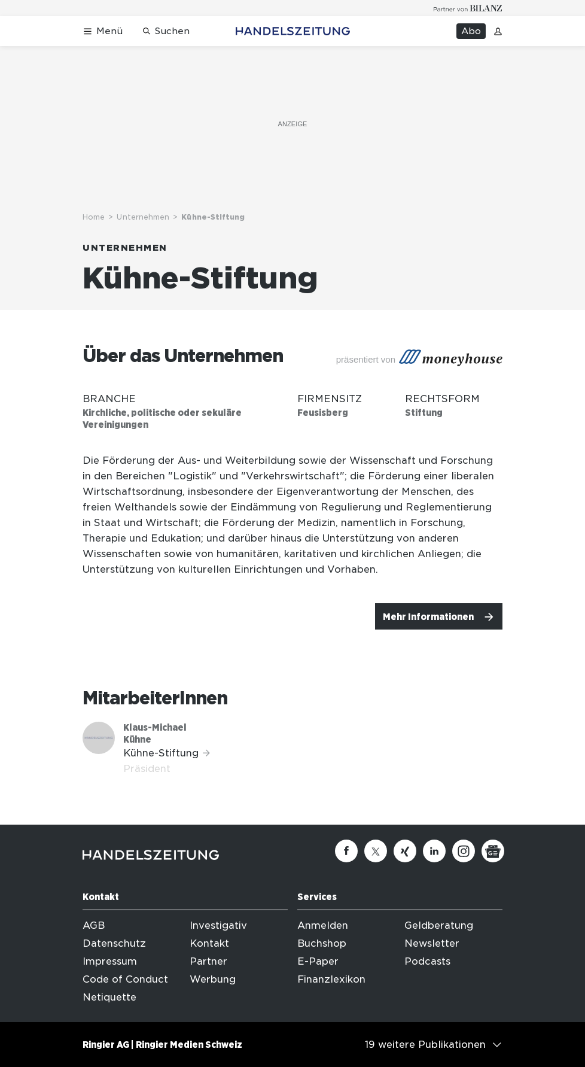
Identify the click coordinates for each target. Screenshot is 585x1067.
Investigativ (218, 925)
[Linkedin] (434, 851)
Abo (471, 31)
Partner (208, 961)
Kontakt (209, 943)
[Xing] (405, 851)
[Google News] (493, 851)
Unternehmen (143, 216)
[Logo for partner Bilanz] (468, 8)
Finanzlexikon (331, 979)
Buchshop (321, 943)
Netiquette (109, 997)
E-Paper (318, 961)
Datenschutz (114, 943)
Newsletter (431, 943)
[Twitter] (375, 851)
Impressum (110, 961)
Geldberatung (438, 925)
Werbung (213, 979)
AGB (94, 925)
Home (94, 216)
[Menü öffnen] (102, 31)
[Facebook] (346, 851)
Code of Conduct (125, 979)
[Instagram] (463, 851)
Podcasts (427, 961)
